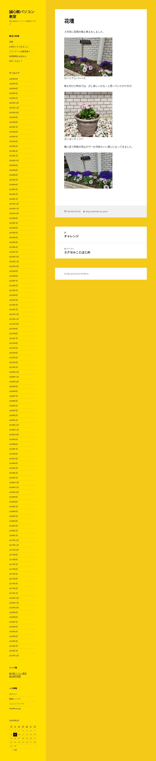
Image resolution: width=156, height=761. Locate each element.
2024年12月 (14, 160)
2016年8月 (13, 617)
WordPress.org (14, 708)
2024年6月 (13, 175)
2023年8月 (13, 218)
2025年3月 (13, 146)
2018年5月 (13, 516)
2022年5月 (13, 290)
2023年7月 (13, 223)
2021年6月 (13, 343)
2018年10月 (14, 492)
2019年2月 (13, 473)
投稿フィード (15, 699)
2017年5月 (13, 574)
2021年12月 (14, 314)
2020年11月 (14, 377)
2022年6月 (13, 286)
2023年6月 (13, 228)
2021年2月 (13, 362)
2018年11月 (14, 487)
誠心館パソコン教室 (22, 14)
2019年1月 (13, 478)
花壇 (11, 42)
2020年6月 (13, 401)
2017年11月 (14, 545)
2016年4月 (13, 636)
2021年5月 (13, 348)
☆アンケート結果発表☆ (19, 51)
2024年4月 (13, 184)
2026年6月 (13, 79)
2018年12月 (14, 482)
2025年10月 (14, 112)
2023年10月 (14, 213)
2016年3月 (13, 641)
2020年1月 (13, 420)
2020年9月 (13, 386)
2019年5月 (13, 459)
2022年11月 (14, 261)
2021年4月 (13, 353)
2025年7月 (13, 127)
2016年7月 (13, 622)
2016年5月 (13, 631)
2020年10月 (14, 382)
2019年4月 (13, 463)
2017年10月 (14, 550)
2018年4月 (13, 521)
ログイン (13, 694)
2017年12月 (14, 540)
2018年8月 (13, 502)
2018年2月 (13, 531)
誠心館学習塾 (15, 676)
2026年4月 (13, 88)
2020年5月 (13, 406)
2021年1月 (13, 367)
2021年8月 (13, 333)
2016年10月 (14, 608)
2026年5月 (13, 84)
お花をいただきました (18, 47)
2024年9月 (13, 165)
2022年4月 (13, 295)
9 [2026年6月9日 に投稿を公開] (15, 734)
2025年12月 (14, 103)
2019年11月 (14, 430)
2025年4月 (13, 141)
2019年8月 (13, 444)
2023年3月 (13, 242)
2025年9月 (13, 117)
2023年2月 (13, 247)
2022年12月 (14, 257)
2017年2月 (13, 588)
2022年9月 (13, 271)
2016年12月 (14, 598)
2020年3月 (13, 410)
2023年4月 (13, 237)
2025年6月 (13, 132)
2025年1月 (13, 156)
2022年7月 (13, 281)
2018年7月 (13, 507)
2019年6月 (13, 454)
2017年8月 (13, 559)
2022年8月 (13, 276)
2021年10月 (14, 324)
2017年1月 (13, 593)
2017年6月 (13, 569)
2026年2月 (13, 98)
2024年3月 (13, 189)
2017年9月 (13, 555)
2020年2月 (13, 415)
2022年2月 (13, 305)
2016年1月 (13, 651)
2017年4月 (13, 579)
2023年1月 (13, 252)
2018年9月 (13, 497)
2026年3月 (13, 93)
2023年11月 (14, 209)
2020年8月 (13, 391)
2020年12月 (14, 372)
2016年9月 (13, 612)
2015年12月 (14, 656)
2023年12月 (14, 204)
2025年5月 (13, 137)
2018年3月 (13, 526)
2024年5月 (13, 180)
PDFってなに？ (15, 61)
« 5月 (15, 750)
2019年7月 (13, 449)
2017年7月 (13, 564)
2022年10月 (14, 266)
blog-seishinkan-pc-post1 (97, 211)
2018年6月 (13, 511)
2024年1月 (13, 199)
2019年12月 (14, 425)
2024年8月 (13, 170)
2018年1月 (13, 535)
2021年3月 (13, 358)
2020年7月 (13, 396)
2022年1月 (13, 309)
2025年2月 (13, 151)
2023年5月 (13, 233)
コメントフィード (17, 704)
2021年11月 (14, 319)
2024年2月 (13, 194)
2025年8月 (13, 122)
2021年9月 (13, 329)
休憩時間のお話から (18, 56)
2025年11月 (14, 108)
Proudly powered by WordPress (76, 274)
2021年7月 (13, 338)
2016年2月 (13, 646)
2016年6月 (13, 627)
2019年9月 (13, 439)
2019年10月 (14, 435)
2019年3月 (13, 468)
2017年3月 (13, 583)
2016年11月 (14, 603)
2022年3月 (13, 300)
